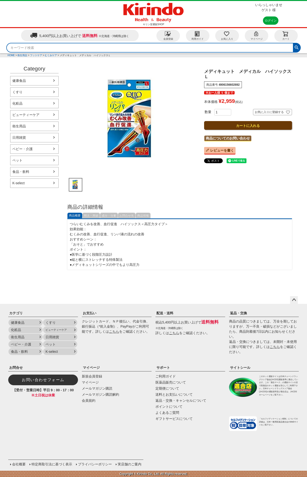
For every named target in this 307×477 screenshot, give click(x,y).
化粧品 (17, 103)
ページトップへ (294, 300)
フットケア (36, 55)
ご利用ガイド (165, 376)
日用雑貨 (19, 137)
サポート (163, 367)
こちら (114, 331)
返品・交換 (238, 313)
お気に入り (227, 35)
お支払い (89, 313)
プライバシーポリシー (95, 464)
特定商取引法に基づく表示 (51, 464)
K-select (18, 183)
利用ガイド (198, 35)
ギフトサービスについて (174, 419)
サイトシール (240, 367)
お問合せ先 (126, 215)
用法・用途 (91, 215)
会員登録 (168, 35)
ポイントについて (169, 406)
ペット (17, 160)
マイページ (257, 35)
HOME (11, 55)
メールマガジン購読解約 (100, 394)
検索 (296, 47)
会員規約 (88, 400)
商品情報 (143, 215)
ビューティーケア (25, 115)
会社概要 (19, 464)
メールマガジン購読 (97, 388)
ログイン (270, 20)
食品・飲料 (20, 172)
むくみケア (51, 55)
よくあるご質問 (167, 413)
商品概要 (75, 215)
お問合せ (16, 367)
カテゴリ (16, 313)
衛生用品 (22, 55)
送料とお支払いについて (174, 394)
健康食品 (19, 81)
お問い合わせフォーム (43, 380)
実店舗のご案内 (129, 464)
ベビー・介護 (22, 149)
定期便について (167, 388)
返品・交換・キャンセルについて (180, 400)
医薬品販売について (170, 382)
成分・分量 (109, 215)
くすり (17, 92)
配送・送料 (164, 313)
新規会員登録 (92, 376)
